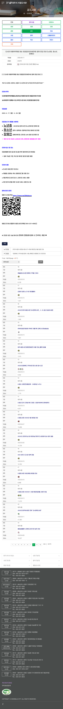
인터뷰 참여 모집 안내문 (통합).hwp (28, 64)
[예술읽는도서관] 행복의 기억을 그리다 (28, 273)
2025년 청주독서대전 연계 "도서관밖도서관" (29, 510)
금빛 (11, 31)
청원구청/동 (6, 565)
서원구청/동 (6, 560)
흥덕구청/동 (36, 560)
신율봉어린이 (51, 35)
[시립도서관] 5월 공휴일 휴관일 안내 (27, 473)
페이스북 (3, 704)
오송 (51, 31)
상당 (11, 27)
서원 (11, 35)
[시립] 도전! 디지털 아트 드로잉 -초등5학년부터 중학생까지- (34, 403)
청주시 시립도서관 (34, 3)
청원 (31, 27)
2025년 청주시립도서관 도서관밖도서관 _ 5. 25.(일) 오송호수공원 (35, 310)
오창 (51, 27)
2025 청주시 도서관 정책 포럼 (26, 455)
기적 (11, 44)
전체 (11, 22)
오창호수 (51, 22)
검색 (40, 262)
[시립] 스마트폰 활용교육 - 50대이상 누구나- (30, 384)
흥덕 (31, 35)
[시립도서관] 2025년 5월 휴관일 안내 (28, 418)
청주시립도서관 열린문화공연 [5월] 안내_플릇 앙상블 (32, 347)
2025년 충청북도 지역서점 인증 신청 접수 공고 (30, 366)
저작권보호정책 (6, 686)
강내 (11, 40)
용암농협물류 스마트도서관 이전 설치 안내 (29, 529)
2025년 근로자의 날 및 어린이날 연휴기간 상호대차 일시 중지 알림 (35, 436)
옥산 (31, 40)
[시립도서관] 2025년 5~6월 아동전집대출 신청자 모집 (32, 492)
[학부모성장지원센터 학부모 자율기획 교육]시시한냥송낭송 (33, 328)
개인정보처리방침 (7, 683)
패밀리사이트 (36, 565)
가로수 (51, 40)
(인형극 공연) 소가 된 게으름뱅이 (26, 291)
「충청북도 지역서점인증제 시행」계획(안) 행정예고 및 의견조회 (29, 253)
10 (40, 544)
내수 (31, 31)
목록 (5, 243)
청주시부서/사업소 (8, 556)
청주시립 (31, 22)
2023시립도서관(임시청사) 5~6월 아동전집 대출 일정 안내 (28, 249)
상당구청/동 (36, 556)
